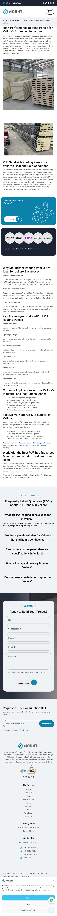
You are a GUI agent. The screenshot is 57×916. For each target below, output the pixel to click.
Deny (29, 904)
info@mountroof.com (12, 3)
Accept (28, 898)
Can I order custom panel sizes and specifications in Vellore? (28, 551)
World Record (28, 813)
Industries (28, 806)
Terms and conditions (11, 877)
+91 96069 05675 (28, 854)
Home (5, 20)
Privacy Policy (25, 877)
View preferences (28, 911)
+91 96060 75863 (28, 851)
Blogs (28, 796)
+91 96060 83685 (28, 848)
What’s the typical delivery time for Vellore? (27, 565)
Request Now (46, 724)
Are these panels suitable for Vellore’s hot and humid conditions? (27, 537)
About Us (28, 793)
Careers (28, 810)
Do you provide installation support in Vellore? (27, 579)
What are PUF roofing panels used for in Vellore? (27, 517)
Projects (28, 803)
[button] (53, 881)
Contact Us (28, 816)
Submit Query (27, 682)
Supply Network (15, 20)
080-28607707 (27, 858)
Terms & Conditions (21, 730)
